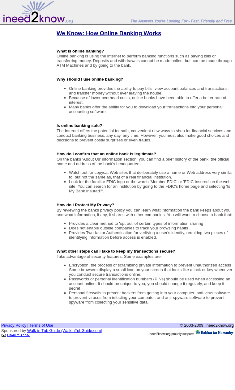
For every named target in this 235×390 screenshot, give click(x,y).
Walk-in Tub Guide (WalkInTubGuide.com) (64, 330)
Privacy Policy (13, 325)
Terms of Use (41, 325)
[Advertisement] (25, 118)
